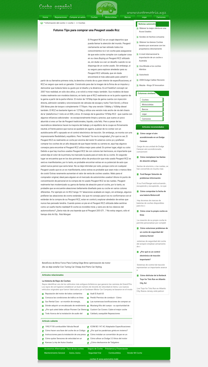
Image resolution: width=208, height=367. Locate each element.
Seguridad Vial (94, 353)
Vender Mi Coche (134, 353)
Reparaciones (61, 17)
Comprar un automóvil (77, 17)
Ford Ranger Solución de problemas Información (151, 176)
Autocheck (144, 75)
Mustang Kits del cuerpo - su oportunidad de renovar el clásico (109, 306)
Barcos (128, 17)
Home (45, 17)
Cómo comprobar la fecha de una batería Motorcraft (153, 193)
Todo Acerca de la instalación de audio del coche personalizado (64, 314)
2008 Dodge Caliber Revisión (152, 80)
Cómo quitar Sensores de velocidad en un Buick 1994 (63, 339)
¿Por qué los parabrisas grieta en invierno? (109, 330)
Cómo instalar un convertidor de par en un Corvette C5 (108, 335)
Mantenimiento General (54, 353)
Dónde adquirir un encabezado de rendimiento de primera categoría (65, 306)
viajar (144, 17)
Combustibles (115, 353)
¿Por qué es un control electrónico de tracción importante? (150, 256)
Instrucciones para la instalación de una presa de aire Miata (65, 335)
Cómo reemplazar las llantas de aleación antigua (153, 159)
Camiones (161, 17)
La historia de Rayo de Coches (56, 281)
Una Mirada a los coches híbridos (150, 68)
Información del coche (55, 23)
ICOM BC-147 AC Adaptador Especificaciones (110, 326)
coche (70, 23)
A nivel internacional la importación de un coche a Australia (150, 57)
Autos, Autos (75, 353)
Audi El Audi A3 (97, 293)
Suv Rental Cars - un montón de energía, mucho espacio (62, 302)
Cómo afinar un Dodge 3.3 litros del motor (108, 338)
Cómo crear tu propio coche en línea (153, 213)
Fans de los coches (75, 348)
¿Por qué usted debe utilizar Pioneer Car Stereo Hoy (66, 310)
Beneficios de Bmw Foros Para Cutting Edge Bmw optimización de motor (76, 263)
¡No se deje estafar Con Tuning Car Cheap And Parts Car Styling (72, 267)
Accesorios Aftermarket (54, 348)
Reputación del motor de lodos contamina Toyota (63, 294)
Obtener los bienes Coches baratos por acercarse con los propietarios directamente (152, 45)
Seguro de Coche (95, 348)
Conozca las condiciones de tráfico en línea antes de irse (64, 298)
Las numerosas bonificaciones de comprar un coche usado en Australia (110, 302)
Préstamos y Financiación (116, 348)
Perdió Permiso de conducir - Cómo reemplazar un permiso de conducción (107, 298)
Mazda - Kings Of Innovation (151, 85)
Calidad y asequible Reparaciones (105, 313)
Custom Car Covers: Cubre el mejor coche (108, 309)
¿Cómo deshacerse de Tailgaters (104, 342)
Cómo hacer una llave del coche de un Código (65, 330)
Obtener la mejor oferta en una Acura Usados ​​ (152, 30)
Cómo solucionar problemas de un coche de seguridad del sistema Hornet (154, 232)
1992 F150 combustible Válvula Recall (62, 326)
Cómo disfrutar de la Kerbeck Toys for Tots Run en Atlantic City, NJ (153, 279)
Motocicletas (111, 17)
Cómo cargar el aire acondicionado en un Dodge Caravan (152, 137)
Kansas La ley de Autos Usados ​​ (59, 342)
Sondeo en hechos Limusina (151, 37)
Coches (94, 17)
